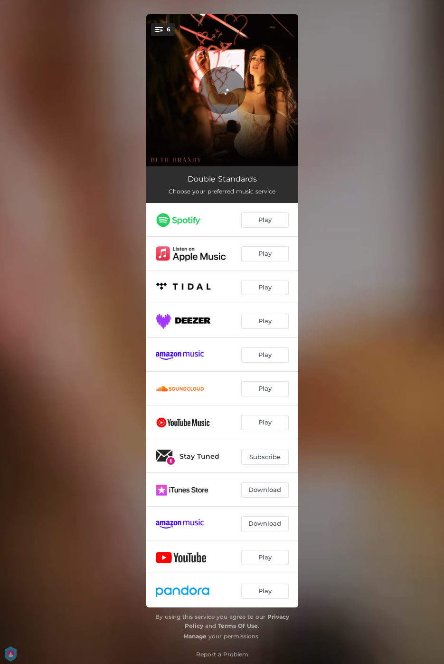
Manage (195, 636)
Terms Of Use (238, 625)
